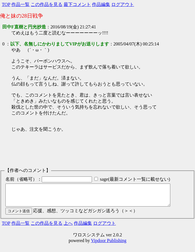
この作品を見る (46, 4)
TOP (6, 4)
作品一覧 (20, 4)
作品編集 (101, 4)
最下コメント (77, 4)
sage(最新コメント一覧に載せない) (135, 179)
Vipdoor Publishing (108, 244)
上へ (68, 227)
